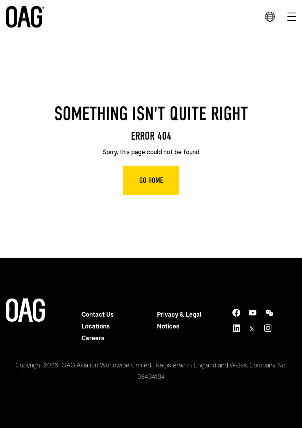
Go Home (151, 180)
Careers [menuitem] (92, 337)
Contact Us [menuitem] (97, 314)
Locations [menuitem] (95, 326)
